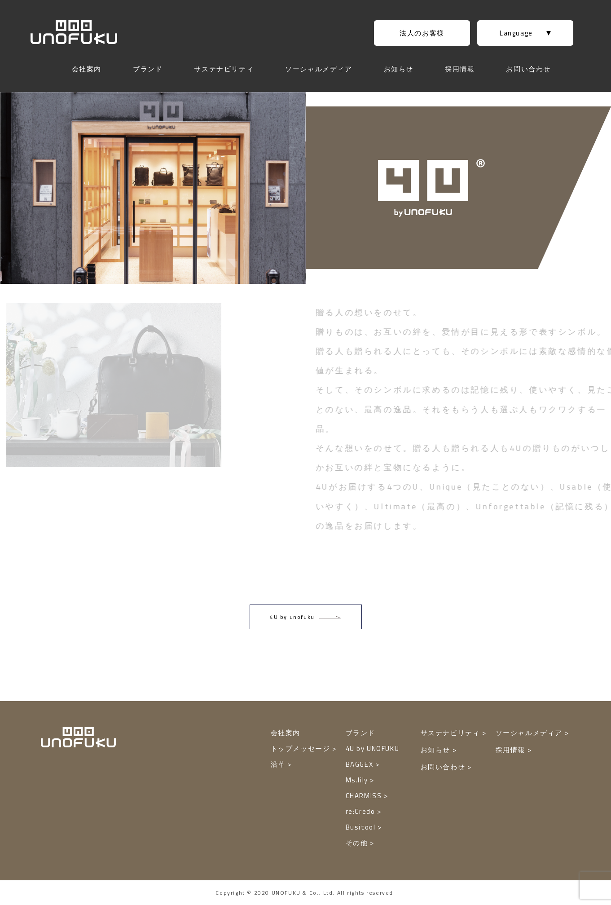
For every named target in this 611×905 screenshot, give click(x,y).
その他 (358, 843)
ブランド (148, 69)
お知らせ (398, 69)
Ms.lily (358, 780)
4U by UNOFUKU (373, 748)
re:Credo (361, 811)
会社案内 (86, 69)
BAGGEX (360, 764)
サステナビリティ (224, 69)
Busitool (362, 827)
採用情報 (460, 69)
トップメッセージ (301, 748)
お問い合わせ (528, 69)
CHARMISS (365, 795)
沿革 (279, 764)
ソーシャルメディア (318, 69)
